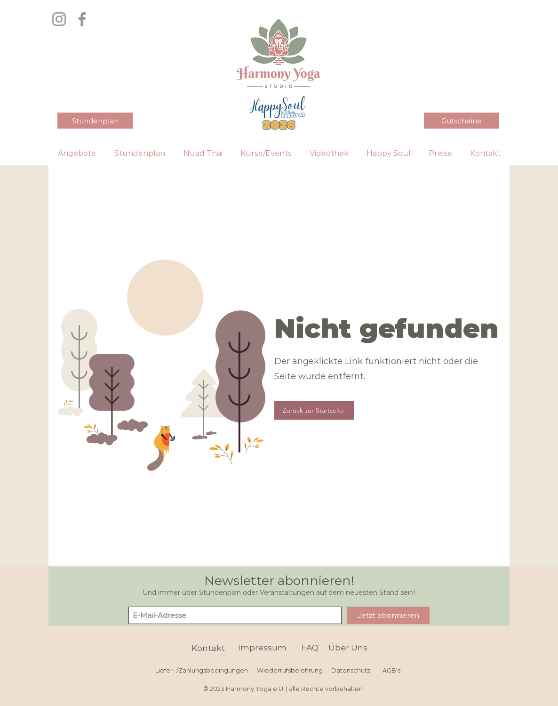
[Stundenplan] (95, 121)
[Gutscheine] (461, 121)
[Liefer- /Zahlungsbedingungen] (201, 670)
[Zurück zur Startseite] (314, 410)
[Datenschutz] (350, 670)
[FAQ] (310, 647)
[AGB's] (391, 670)
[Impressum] (262, 648)
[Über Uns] (347, 647)
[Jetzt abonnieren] (388, 615)
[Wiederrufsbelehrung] (289, 670)
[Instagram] (59, 19)
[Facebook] (82, 19)
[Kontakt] (208, 648)
